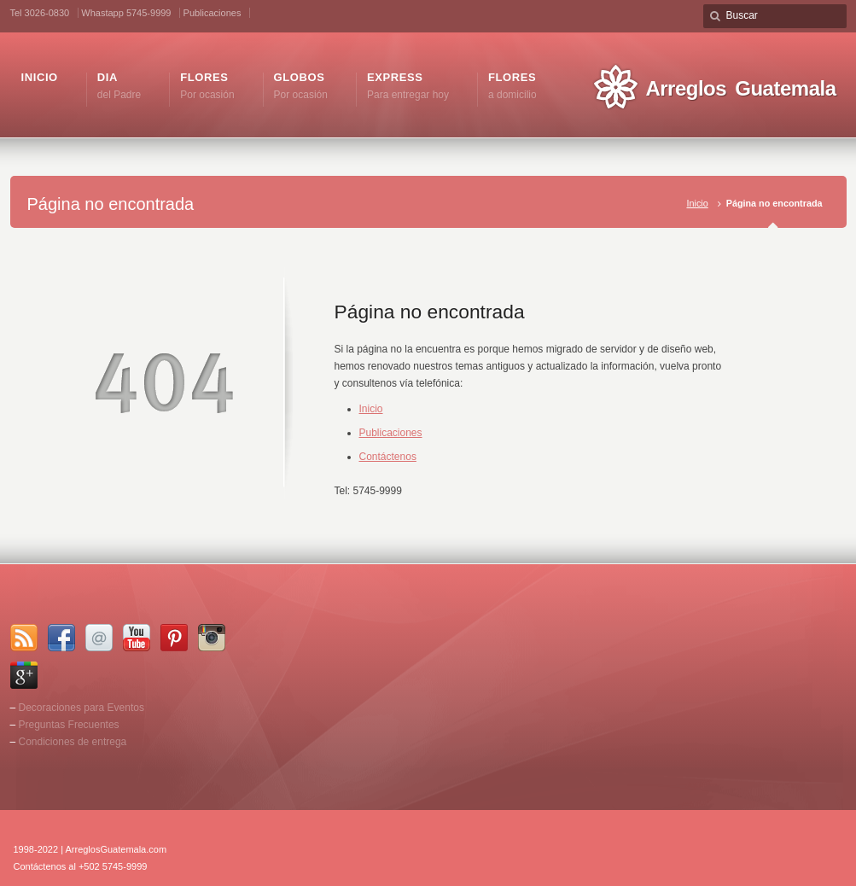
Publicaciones (212, 13)
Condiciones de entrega (73, 742)
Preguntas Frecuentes (69, 725)
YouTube (136, 637)
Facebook (61, 637)
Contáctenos (387, 457)
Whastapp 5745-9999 (126, 13)
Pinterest (174, 637)
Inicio (697, 203)
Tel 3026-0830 (40, 13)
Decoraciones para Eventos (81, 708)
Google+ (24, 675)
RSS (24, 637)
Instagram (211, 637)
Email (99, 637)
